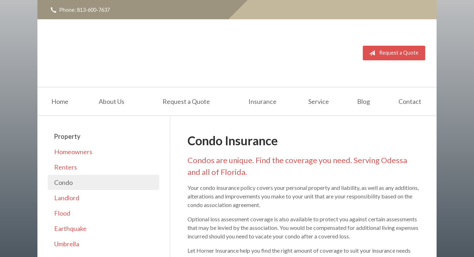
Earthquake (70, 228)
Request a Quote (392, 53)
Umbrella (66, 244)
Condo (63, 182)
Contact (409, 101)
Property (67, 136)
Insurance (262, 101)
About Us (111, 101)
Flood (62, 213)
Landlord (66, 198)
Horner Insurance (124, 53)
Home (59, 101)
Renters (65, 167)
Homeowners (73, 152)
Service (318, 101)
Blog (363, 101)
